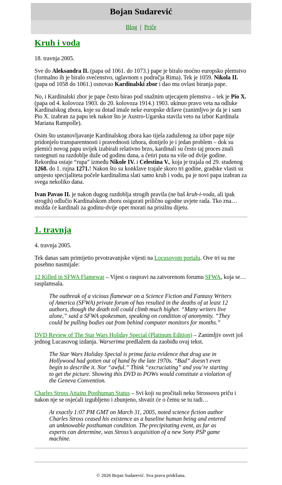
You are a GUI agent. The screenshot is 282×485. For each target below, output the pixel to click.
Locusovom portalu (177, 258)
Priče (150, 27)
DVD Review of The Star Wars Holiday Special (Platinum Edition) (113, 335)
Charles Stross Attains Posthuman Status (82, 393)
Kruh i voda (57, 42)
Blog (131, 27)
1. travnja (53, 229)
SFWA (213, 277)
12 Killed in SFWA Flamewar (69, 277)
